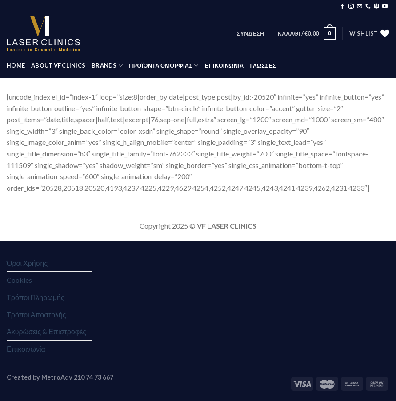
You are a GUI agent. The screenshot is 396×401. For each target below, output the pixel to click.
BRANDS (107, 65)
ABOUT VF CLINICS (58, 65)
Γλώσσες (263, 65)
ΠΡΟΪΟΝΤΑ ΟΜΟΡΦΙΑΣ (163, 65)
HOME (16, 65)
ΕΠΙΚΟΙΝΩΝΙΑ (224, 65)
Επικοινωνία (26, 349)
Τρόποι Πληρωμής (35, 297)
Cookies (19, 280)
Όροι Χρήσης (27, 263)
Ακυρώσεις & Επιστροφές (46, 331)
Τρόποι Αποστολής (36, 314)
